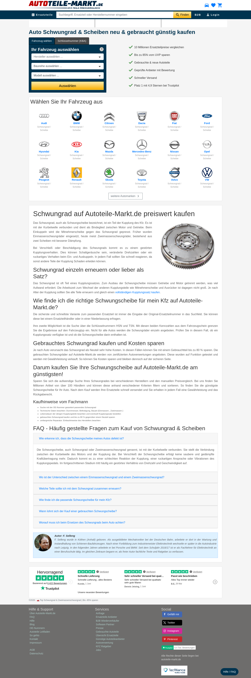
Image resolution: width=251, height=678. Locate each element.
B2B (198, 14)
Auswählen (67, 86)
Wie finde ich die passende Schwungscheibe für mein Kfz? (75, 499)
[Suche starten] (182, 14)
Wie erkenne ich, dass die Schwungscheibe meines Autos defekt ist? (81, 438)
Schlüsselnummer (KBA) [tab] (72, 40)
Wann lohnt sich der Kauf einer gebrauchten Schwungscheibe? (78, 511)
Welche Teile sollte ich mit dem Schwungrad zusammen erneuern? (80, 488)
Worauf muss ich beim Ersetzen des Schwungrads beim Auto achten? (82, 522)
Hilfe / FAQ (229, 671)
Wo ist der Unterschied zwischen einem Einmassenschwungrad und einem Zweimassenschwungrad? (101, 477)
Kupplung (47, 23)
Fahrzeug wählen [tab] (42, 40)
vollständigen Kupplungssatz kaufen (137, 292)
